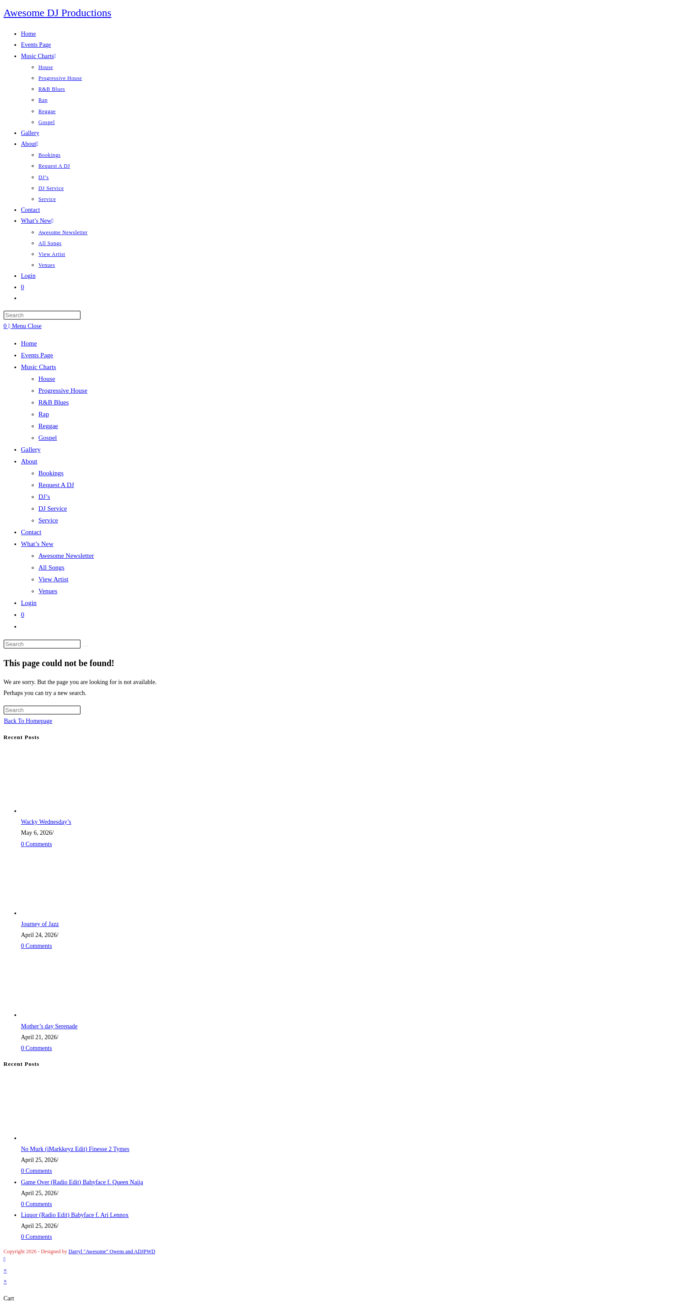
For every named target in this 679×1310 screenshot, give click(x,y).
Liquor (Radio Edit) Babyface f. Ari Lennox (75, 1215)
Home (29, 343)
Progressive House (62, 390)
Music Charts (38, 366)
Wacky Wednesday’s (46, 822)
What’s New (37, 543)
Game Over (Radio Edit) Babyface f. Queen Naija (82, 1182)
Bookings (51, 473)
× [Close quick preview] (5, 1270)
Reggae (48, 425)
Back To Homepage (28, 721)
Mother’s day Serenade (49, 1026)
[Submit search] (85, 646)
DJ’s (44, 496)
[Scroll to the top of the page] (4, 1259)
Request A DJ (56, 484)
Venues (47, 591)
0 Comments (36, 844)
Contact (31, 532)
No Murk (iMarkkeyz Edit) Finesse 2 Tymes (75, 1149)
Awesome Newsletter (66, 555)
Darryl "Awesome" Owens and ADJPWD (112, 1251)
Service (48, 520)
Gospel (47, 437)
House (46, 378)
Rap (43, 414)
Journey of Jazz (40, 924)
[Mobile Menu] (25, 326)
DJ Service (52, 508)
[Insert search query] (42, 315)
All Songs (51, 567)
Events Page (37, 355)
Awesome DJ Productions (57, 12)
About (29, 461)
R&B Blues (53, 402)
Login (29, 602)
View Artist (53, 579)
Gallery (31, 449)
